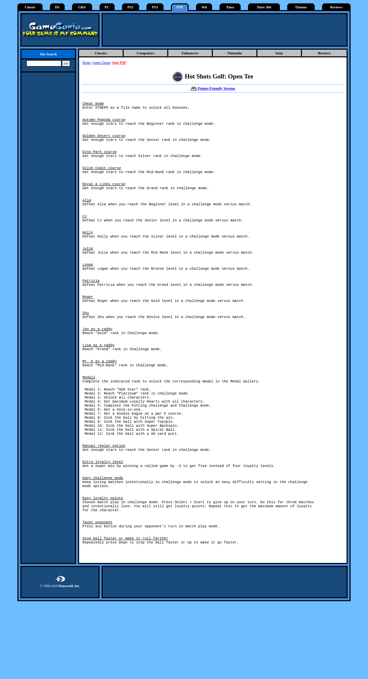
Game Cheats (102, 62)
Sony (279, 53)
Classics (101, 53)
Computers (146, 53)
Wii (204, 7)
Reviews (336, 7)
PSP (180, 7)
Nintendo (234, 53)
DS (57, 7)
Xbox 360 (264, 7)
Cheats (30, 7)
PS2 (130, 7)
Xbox (230, 7)
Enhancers (190, 53)
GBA (82, 7)
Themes (301, 7)
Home (86, 62)
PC (107, 7)
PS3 (155, 7)
